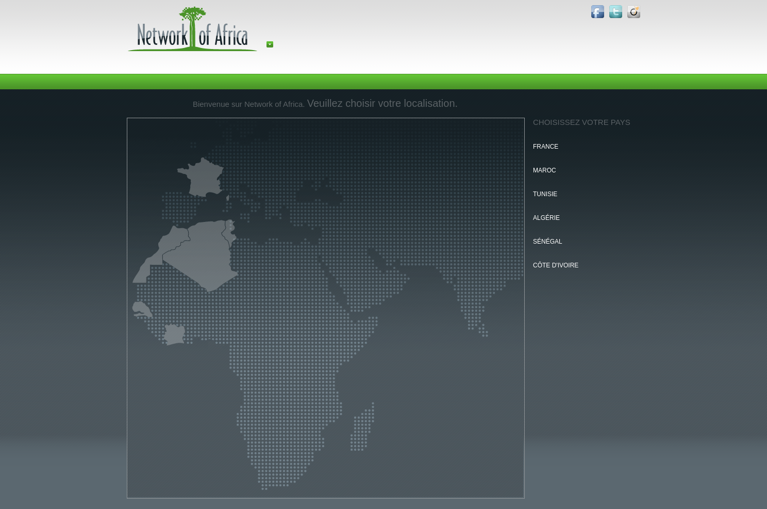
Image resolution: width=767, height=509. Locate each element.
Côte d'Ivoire (555, 265)
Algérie (546, 217)
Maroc (544, 170)
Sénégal (547, 241)
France (545, 146)
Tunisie (545, 194)
